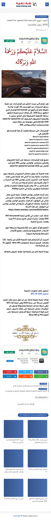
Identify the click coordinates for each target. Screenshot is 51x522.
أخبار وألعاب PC (42, 16)
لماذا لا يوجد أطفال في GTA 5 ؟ (38, 471)
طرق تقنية (16, 516)
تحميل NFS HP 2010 (39, 294)
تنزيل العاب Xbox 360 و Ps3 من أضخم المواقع (37, 441)
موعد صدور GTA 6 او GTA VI (13, 499)
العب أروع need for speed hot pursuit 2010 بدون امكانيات (38, 500)
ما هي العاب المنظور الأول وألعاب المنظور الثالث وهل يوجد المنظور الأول (14, 471)
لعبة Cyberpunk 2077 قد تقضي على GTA (14, 441)
